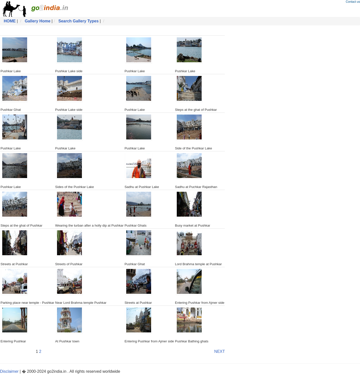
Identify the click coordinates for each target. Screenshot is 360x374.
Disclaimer (9, 371)
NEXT (219, 351)
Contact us (353, 1)
